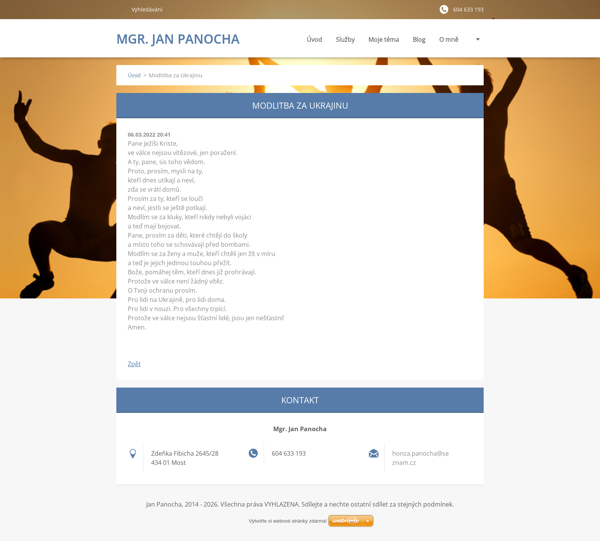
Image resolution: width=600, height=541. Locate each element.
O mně (448, 39)
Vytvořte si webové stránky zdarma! (288, 521)
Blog (419, 39)
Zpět (134, 364)
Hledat (121, 9)
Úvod (314, 39)
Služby (345, 41)
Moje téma (383, 41)
